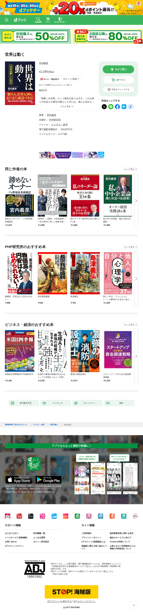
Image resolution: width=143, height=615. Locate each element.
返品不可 (43, 90)
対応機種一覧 (39, 533)
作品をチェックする (120, 89)
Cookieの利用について (120, 542)
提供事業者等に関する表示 (121, 533)
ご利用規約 (86, 533)
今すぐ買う (121, 69)
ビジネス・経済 (60, 124)
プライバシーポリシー (91, 537)
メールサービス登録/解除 (16, 537)
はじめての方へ (12, 533)
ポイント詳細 (70, 79)
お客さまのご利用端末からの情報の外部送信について (122, 547)
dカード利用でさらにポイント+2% (54, 85)
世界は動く (54, 424)
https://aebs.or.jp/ (60, 574)
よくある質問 (39, 537)
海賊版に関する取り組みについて (94, 547)
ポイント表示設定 (41, 542)
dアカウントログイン (14, 546)
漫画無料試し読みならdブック (16, 424)
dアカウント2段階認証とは (93, 542)
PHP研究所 (55, 119)
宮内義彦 (43, 63)
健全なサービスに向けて (120, 537)
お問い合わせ (11, 542)
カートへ (120, 80)
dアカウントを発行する (59, 601)
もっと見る (129, 169)
